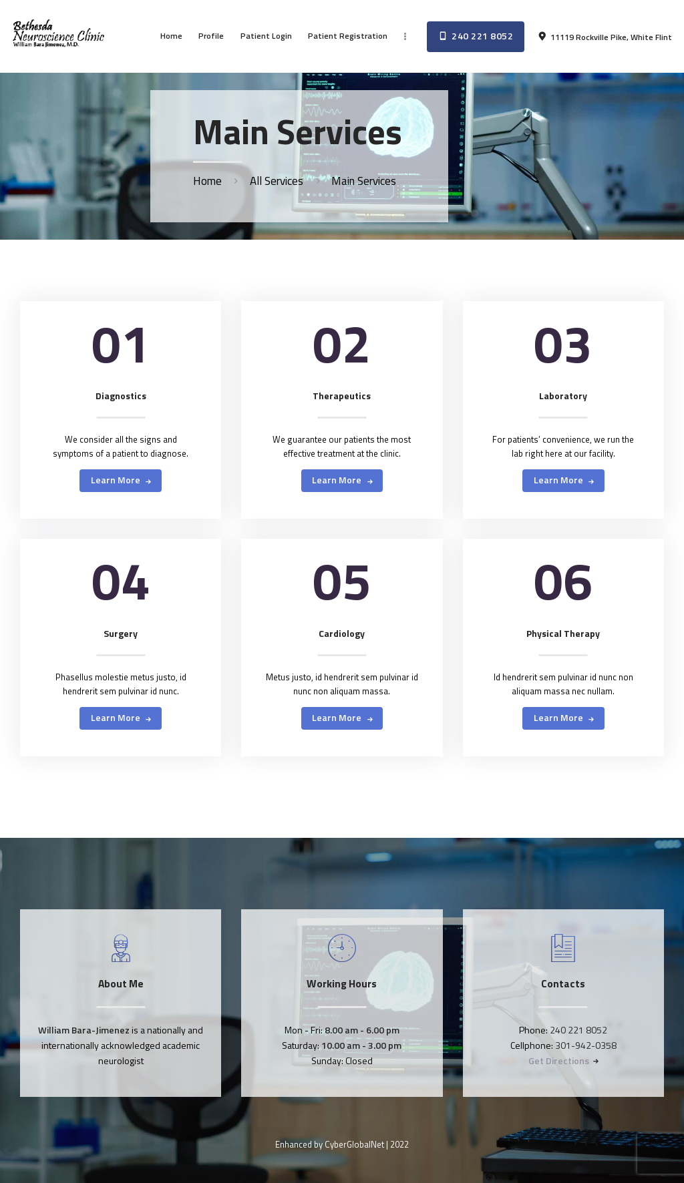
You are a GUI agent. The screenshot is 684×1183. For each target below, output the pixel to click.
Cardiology (342, 633)
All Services (276, 181)
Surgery (121, 633)
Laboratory (563, 396)
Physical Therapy (563, 633)
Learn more (115, 480)
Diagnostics (121, 396)
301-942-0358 (586, 1045)
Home (207, 181)
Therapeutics (342, 396)
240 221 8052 (578, 1030)
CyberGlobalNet (354, 1144)
